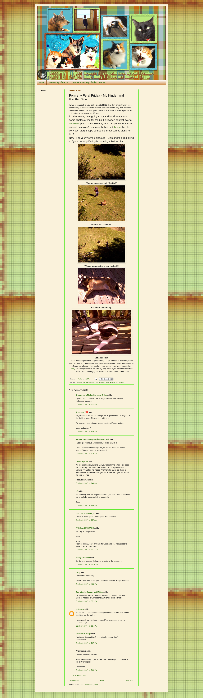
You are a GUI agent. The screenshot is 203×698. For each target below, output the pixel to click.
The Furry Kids (82, 462)
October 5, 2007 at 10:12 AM (87, 550)
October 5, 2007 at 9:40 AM (86, 483)
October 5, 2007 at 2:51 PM (86, 601)
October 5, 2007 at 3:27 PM (86, 626)
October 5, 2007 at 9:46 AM (86, 505)
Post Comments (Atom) (89, 685)
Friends (113, 382)
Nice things (120, 382)
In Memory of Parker (59, 82)
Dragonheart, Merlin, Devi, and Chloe (91, 395)
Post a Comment (79, 675)
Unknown (80, 609)
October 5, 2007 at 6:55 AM (86, 404)
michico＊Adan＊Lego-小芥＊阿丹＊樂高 (92, 439)
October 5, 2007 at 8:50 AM (86, 431)
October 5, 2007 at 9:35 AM (86, 454)
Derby (72, 369)
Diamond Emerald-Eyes (85, 513)
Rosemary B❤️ (82, 412)
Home (41, 82)
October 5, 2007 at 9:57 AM (86, 520)
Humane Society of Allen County (89, 82)
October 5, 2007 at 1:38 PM (86, 584)
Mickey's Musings (83, 634)
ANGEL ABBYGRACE (85, 528)
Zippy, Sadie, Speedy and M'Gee (89, 592)
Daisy (78, 572)
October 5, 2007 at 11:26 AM (87, 564)
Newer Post (74, 681)
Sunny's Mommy (83, 558)
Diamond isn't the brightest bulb (87, 382)
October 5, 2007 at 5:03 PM (86, 670)
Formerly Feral (104, 382)
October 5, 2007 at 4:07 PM (86, 643)
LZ (77, 491)
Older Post (129, 681)
